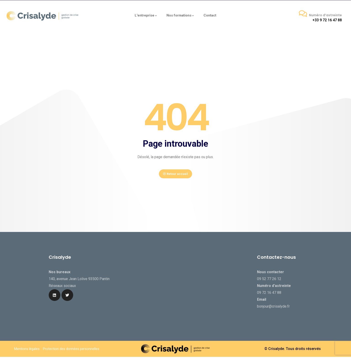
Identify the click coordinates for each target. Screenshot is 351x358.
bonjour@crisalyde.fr (273, 310)
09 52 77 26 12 (269, 283)
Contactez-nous (276, 261)
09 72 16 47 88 (269, 296)
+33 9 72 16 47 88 (327, 20)
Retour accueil (175, 176)
